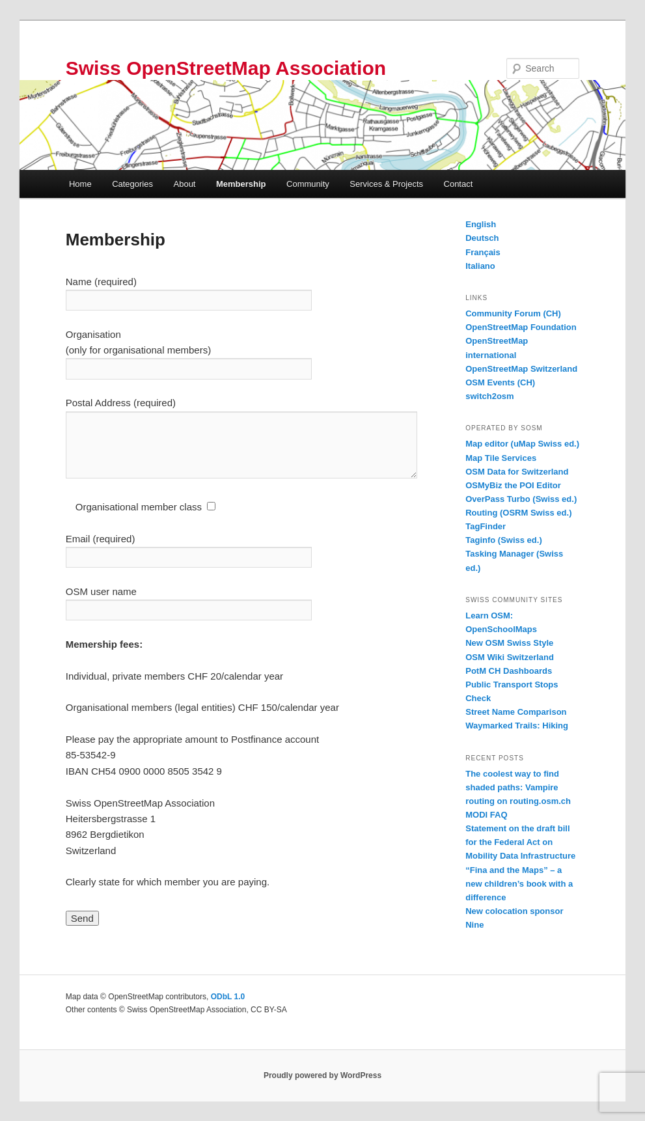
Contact (458, 184)
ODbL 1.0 (228, 996)
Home (80, 184)
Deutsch (482, 238)
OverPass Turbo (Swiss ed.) (521, 499)
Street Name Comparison (515, 712)
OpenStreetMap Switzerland (521, 369)
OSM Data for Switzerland (516, 472)
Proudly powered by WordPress (322, 1075)
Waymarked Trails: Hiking (516, 725)
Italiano (480, 266)
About (185, 184)
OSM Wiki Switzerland (509, 657)
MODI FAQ (486, 815)
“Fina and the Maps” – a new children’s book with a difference (519, 883)
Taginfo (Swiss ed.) (503, 540)
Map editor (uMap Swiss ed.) (522, 444)
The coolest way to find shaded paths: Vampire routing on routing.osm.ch (518, 787)
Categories (132, 184)
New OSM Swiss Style (509, 643)
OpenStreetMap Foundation (520, 327)
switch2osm (489, 396)
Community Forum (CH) (513, 313)
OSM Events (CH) (500, 382)
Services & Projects (386, 184)
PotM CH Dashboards (508, 671)
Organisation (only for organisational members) (189, 351)
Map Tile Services (500, 458)
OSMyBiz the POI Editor (513, 485)
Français (482, 252)
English (480, 224)
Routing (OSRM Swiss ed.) (518, 513)
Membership (241, 184)
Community (307, 184)
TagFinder (485, 526)
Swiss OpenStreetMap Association (226, 68)
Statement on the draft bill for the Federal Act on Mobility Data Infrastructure (520, 842)
